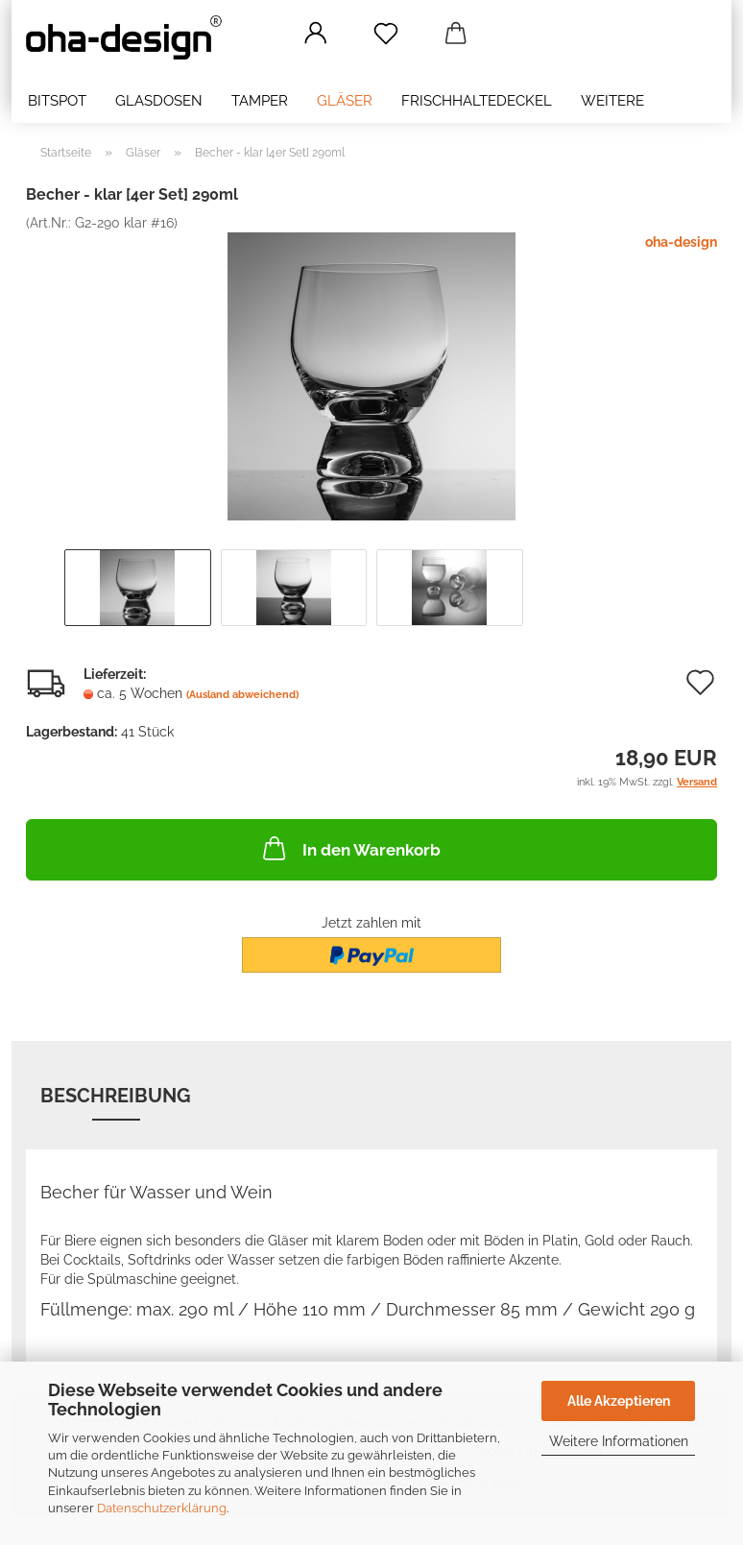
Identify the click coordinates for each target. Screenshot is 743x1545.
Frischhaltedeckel (476, 100)
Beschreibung (115, 1095)
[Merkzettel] (385, 33)
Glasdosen (159, 100)
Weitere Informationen (618, 1441)
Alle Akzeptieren (618, 1401)
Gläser (344, 100)
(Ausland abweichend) (242, 694)
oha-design (681, 242)
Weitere (612, 100)
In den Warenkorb (350, 848)
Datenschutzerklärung (162, 1508)
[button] (315, 33)
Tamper (259, 100)
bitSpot (57, 100)
